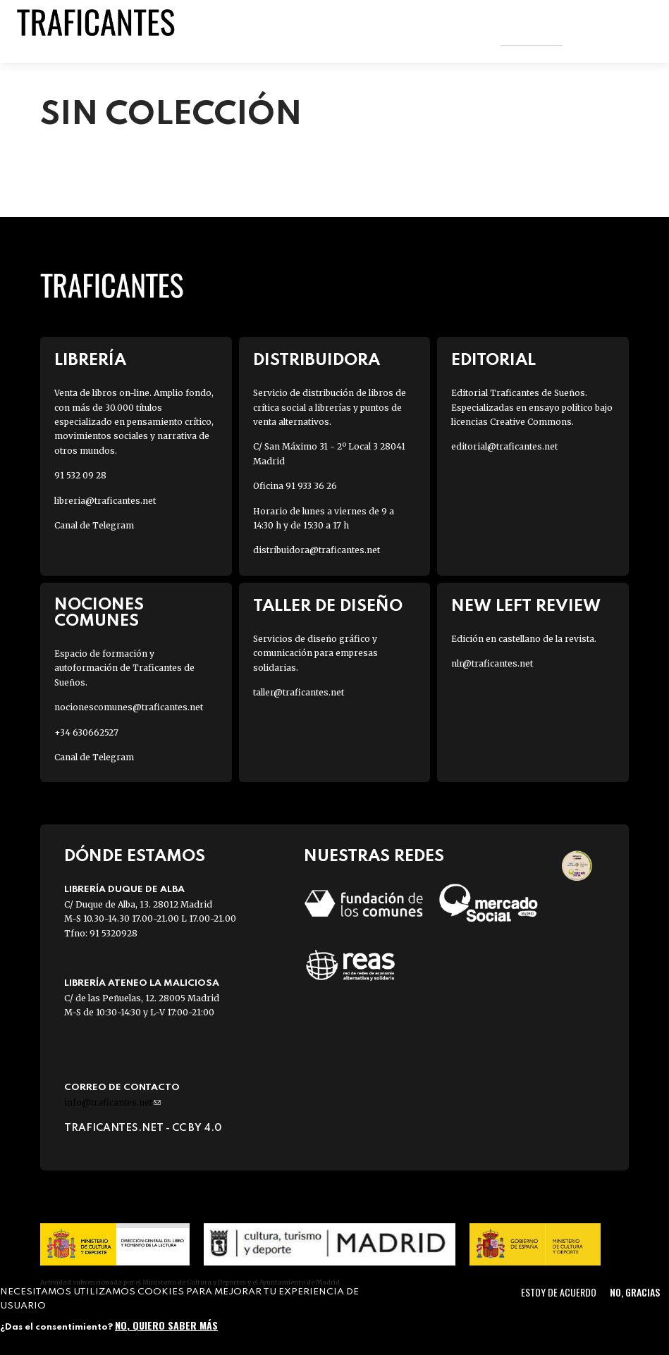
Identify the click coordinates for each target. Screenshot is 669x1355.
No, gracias (635, 1292)
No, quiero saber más (166, 1325)
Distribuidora (316, 360)
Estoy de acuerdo (558, 1292)
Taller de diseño (328, 606)
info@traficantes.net (112, 1102)
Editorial (493, 360)
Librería (90, 360)
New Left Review (526, 606)
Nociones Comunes (99, 613)
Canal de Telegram (94, 525)
